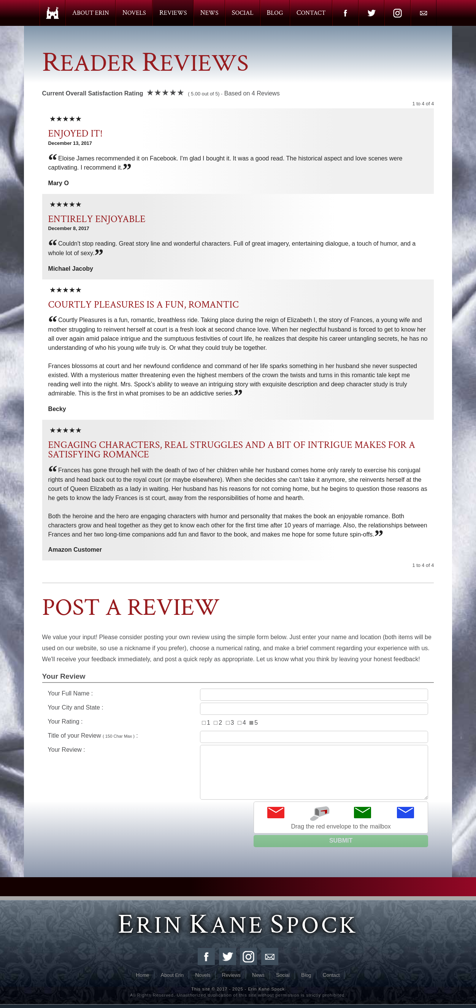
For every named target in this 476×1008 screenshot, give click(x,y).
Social (243, 12)
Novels (134, 12)
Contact (311, 12)
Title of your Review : (238, 737)
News (209, 12)
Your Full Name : (238, 695)
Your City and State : (238, 709)
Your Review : (238, 772)
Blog (275, 12)
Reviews (173, 12)
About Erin (90, 12)
